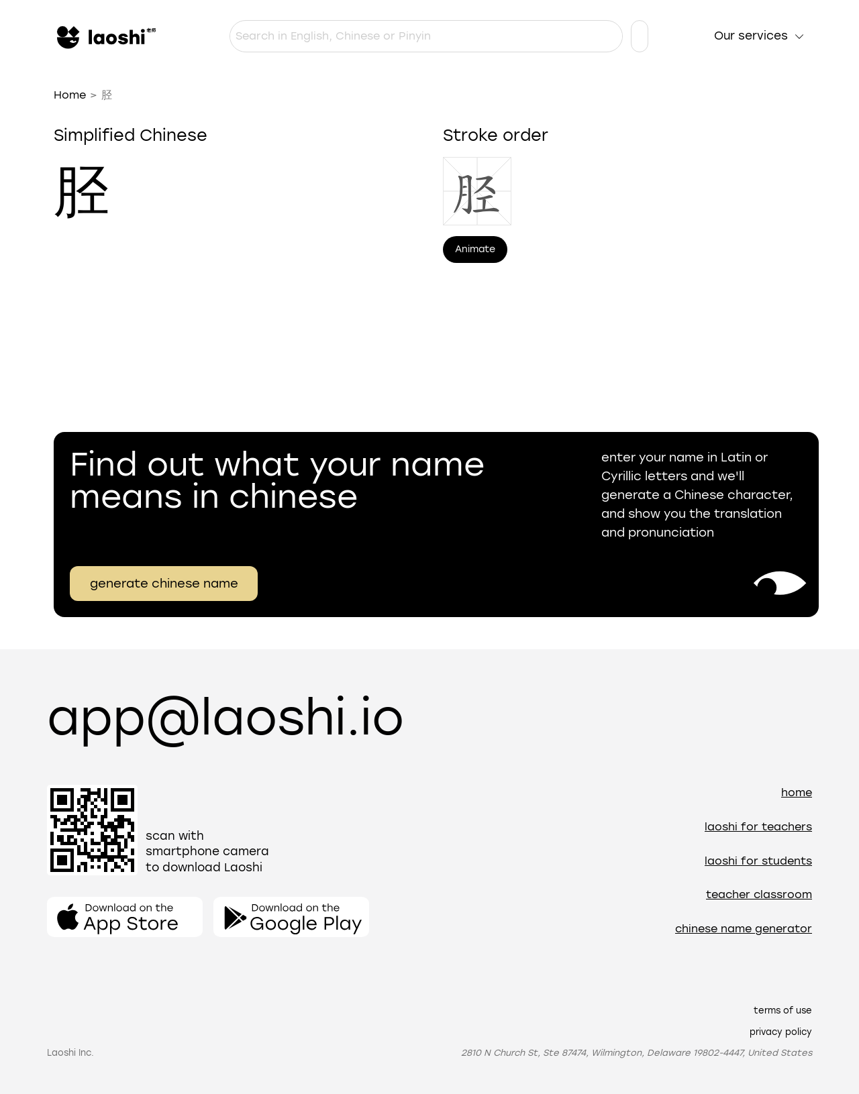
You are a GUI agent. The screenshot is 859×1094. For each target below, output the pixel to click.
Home (70, 95)
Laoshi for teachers (758, 826)
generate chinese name (164, 583)
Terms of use (783, 1010)
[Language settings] (639, 36)
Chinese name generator (743, 928)
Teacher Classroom (759, 894)
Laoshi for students (758, 861)
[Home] (105, 36)
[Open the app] (125, 917)
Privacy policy (781, 1032)
